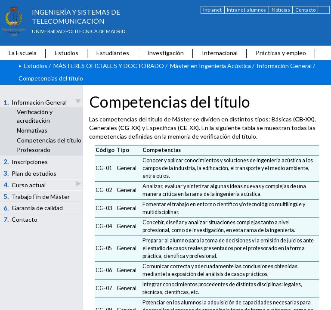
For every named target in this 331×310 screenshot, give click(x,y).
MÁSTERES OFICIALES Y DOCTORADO (108, 65)
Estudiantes (112, 52)
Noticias (281, 9)
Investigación (165, 52)
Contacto (305, 9)
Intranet (212, 9)
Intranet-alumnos (246, 9)
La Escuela (23, 52)
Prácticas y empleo (281, 52)
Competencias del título (49, 140)
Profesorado (33, 149)
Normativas (32, 130)
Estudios (66, 52)
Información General (284, 65)
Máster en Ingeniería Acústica (210, 65)
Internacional (220, 52)
